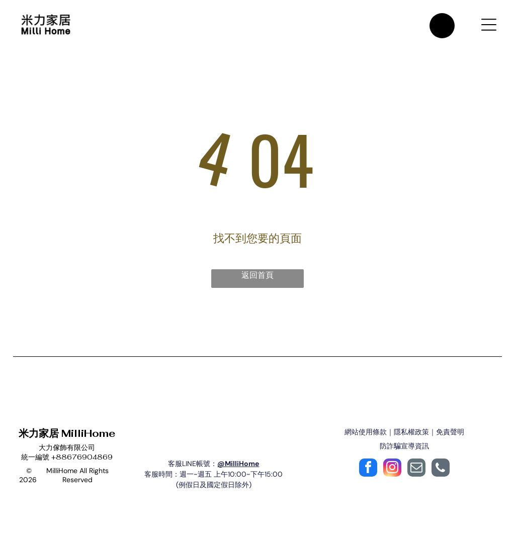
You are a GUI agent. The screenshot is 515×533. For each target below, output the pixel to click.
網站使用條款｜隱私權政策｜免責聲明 (404, 435)
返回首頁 (257, 279)
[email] (416, 473)
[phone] (441, 473)
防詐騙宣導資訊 (404, 449)
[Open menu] (488, 26)
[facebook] (368, 473)
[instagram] (392, 473)
